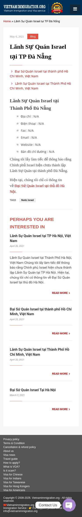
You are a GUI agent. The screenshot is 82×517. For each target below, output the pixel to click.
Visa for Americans (14, 490)
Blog (33, 36)
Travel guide (10, 458)
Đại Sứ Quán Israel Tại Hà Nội (33, 390)
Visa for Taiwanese (14, 482)
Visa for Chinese (13, 474)
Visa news (9, 454)
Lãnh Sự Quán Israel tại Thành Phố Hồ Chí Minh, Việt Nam (40, 85)
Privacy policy (11, 439)
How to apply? (11, 462)
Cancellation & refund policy (19, 447)
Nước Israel (27, 200)
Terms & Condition (14, 443)
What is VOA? (11, 466)
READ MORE (60, 293)
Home (7, 21)
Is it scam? (9, 470)
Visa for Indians (12, 478)
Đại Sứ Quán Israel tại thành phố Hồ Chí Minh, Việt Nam (39, 73)
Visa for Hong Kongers (16, 486)
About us (8, 451)
